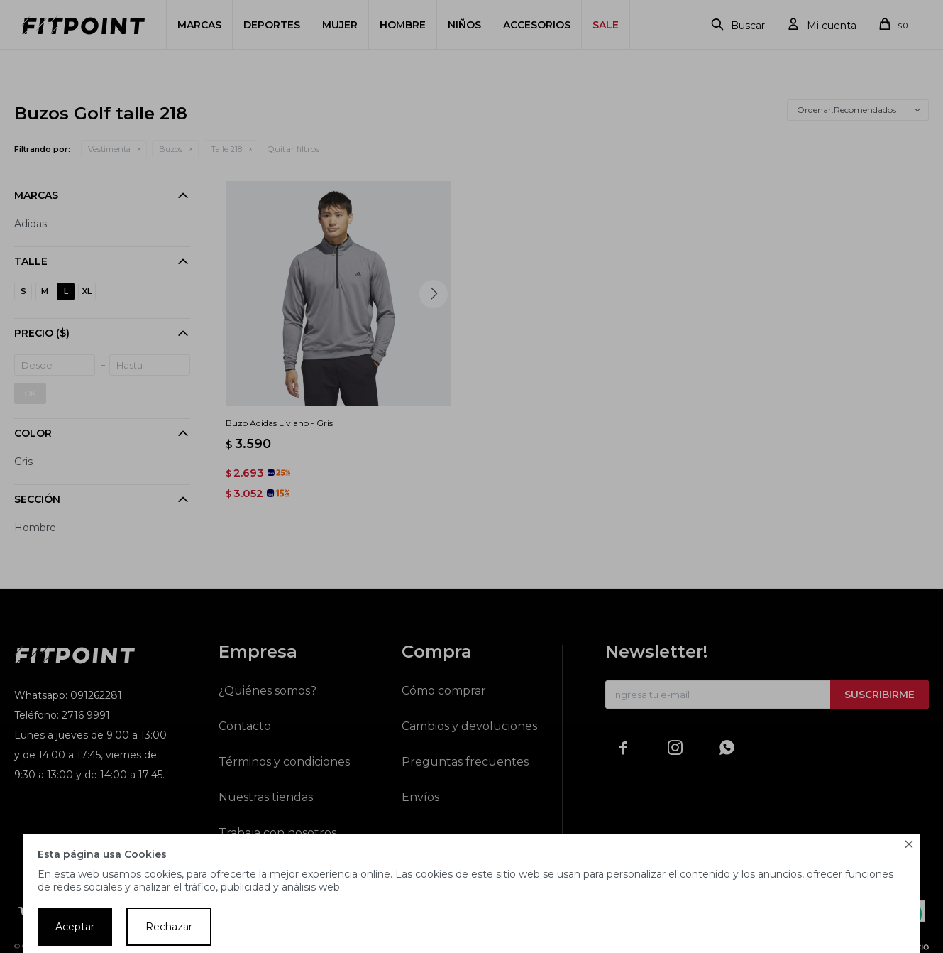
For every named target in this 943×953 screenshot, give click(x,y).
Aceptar (74, 926)
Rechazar (168, 926)
